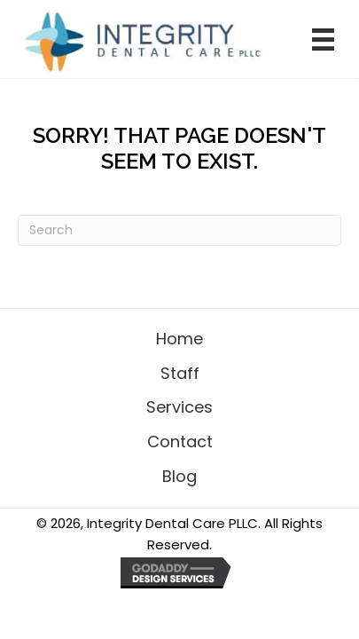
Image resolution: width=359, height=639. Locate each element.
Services (179, 407)
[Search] (179, 230)
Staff (179, 373)
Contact (180, 441)
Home (179, 338)
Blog (179, 476)
